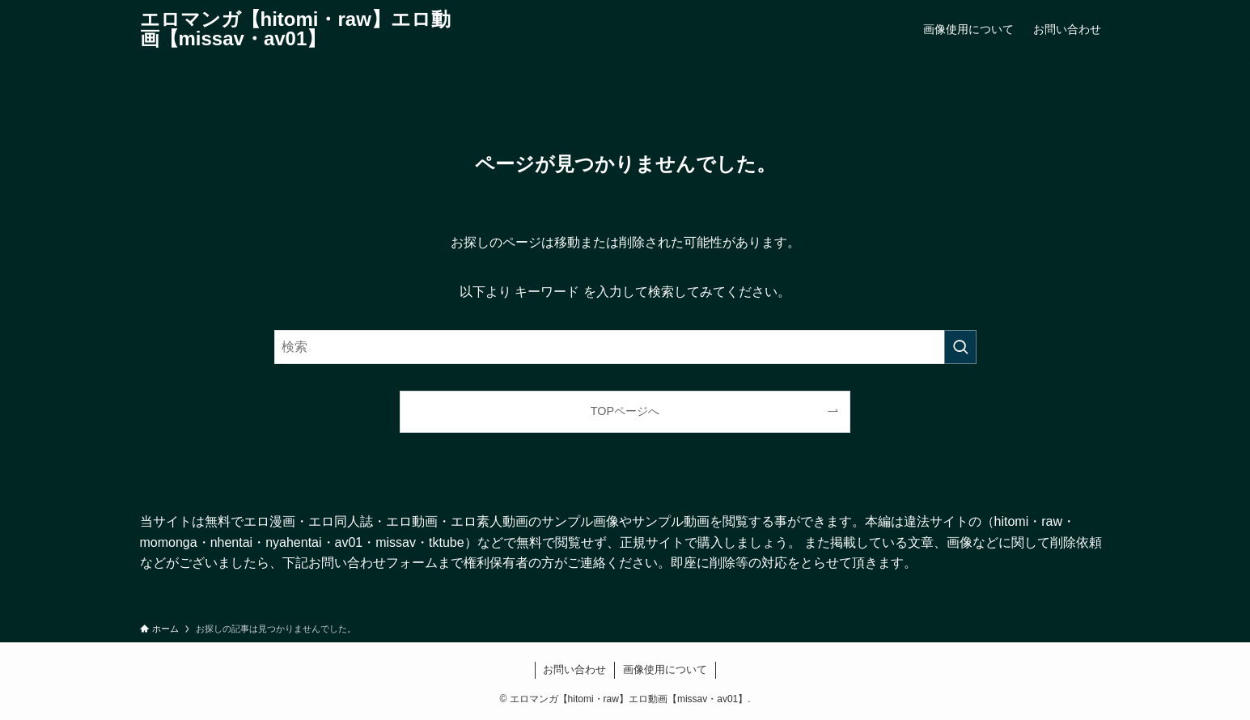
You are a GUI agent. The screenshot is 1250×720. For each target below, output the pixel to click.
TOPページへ (625, 410)
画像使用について (665, 669)
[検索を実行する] (960, 347)
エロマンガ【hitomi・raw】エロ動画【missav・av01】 (295, 29)
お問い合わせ (574, 669)
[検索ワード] (625, 347)
